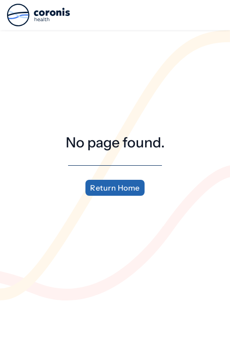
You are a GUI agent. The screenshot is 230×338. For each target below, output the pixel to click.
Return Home (115, 187)
